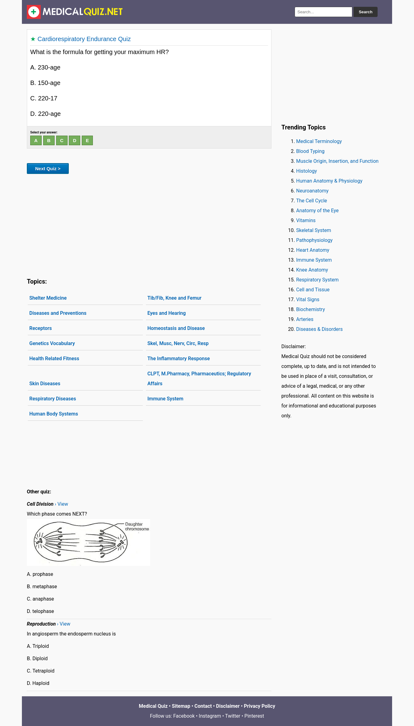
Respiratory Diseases (52, 399)
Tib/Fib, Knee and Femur (174, 298)
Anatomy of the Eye (317, 210)
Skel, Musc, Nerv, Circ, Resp (178, 343)
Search (365, 12)
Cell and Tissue (312, 290)
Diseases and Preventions (57, 313)
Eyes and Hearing (166, 313)
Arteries (304, 319)
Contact (203, 706)
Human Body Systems (53, 414)
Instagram (210, 716)
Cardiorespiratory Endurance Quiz (84, 39)
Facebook (184, 716)
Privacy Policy (259, 706)
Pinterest (254, 716)
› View (61, 504)
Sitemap (181, 706)
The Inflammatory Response (178, 358)
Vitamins (306, 220)
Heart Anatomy (312, 250)
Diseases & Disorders (319, 329)
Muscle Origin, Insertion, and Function (337, 161)
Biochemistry (310, 309)
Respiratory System (317, 280)
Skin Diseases (44, 383)
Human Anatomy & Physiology (329, 181)
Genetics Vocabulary (52, 343)
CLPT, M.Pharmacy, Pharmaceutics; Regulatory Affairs (199, 378)
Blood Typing (310, 151)
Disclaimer (228, 706)
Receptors (40, 328)
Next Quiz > (47, 168)
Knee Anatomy (312, 270)
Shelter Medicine (48, 298)
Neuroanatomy (312, 191)
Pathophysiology (314, 240)
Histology (306, 171)
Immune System (165, 399)
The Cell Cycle (311, 201)
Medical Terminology (319, 141)
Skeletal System (313, 230)
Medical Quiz (153, 706)
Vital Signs (307, 299)
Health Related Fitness (54, 358)
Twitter (232, 716)
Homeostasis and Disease (176, 328)
